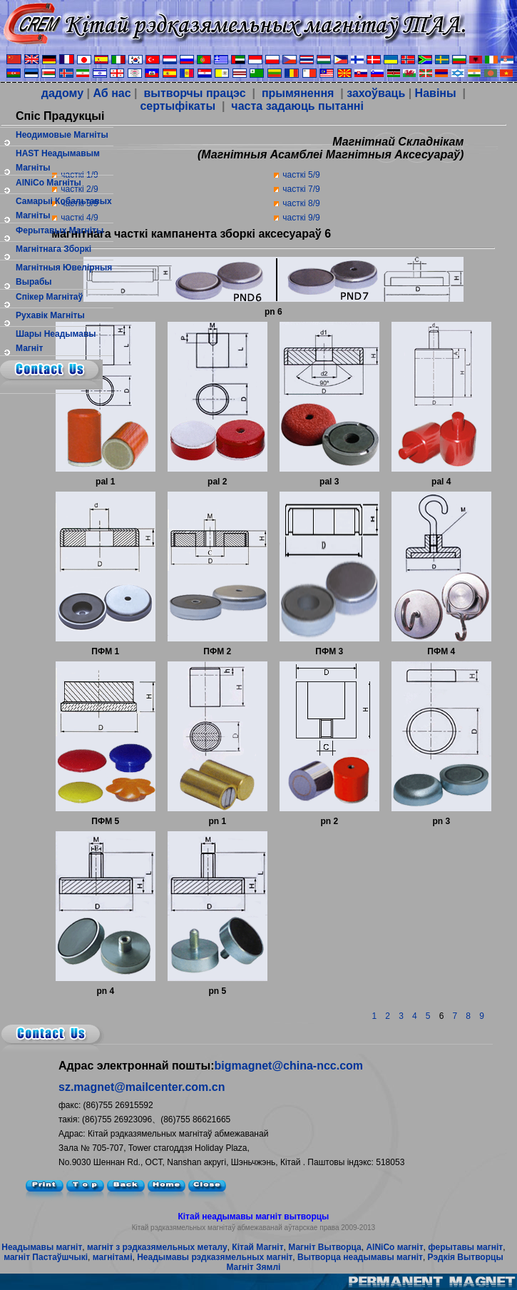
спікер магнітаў (49, 297)
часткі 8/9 (300, 203)
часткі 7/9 (300, 189)
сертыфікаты (176, 106)
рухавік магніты (50, 315)
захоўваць (376, 93)
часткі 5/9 (300, 175)
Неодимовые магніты (62, 135)
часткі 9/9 (300, 218)
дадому (62, 93)
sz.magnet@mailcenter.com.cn (141, 1087)
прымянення (298, 93)
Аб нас (111, 93)
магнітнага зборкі (53, 249)
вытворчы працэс (193, 93)
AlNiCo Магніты (48, 183)
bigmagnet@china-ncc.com (289, 1066)
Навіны (435, 93)
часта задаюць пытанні (296, 106)
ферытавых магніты (59, 230)
